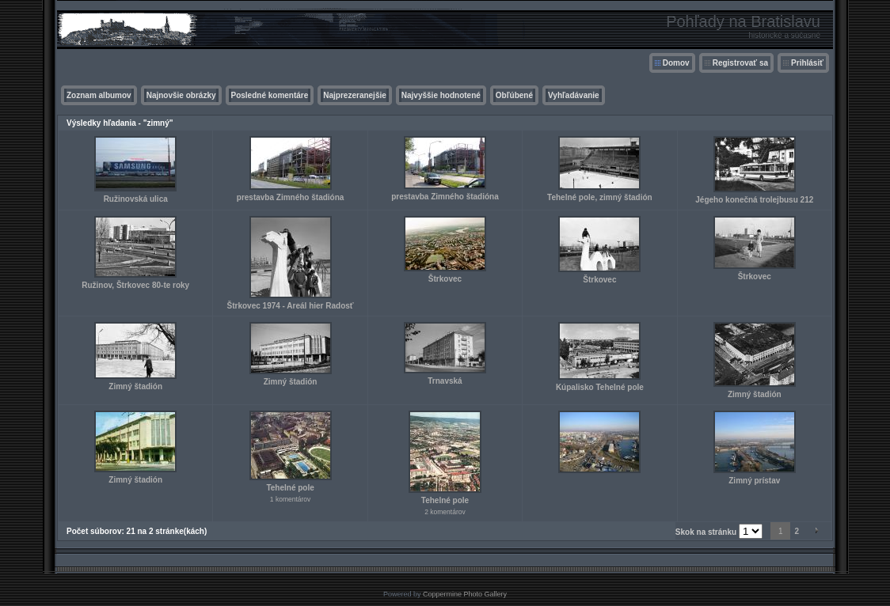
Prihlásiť (807, 63)
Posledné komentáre (270, 95)
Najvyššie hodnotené (441, 95)
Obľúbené (514, 95)
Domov (676, 63)
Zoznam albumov (99, 95)
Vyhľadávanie (573, 95)
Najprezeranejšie (354, 95)
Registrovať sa (740, 63)
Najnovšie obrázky (181, 95)
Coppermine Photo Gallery (465, 594)
